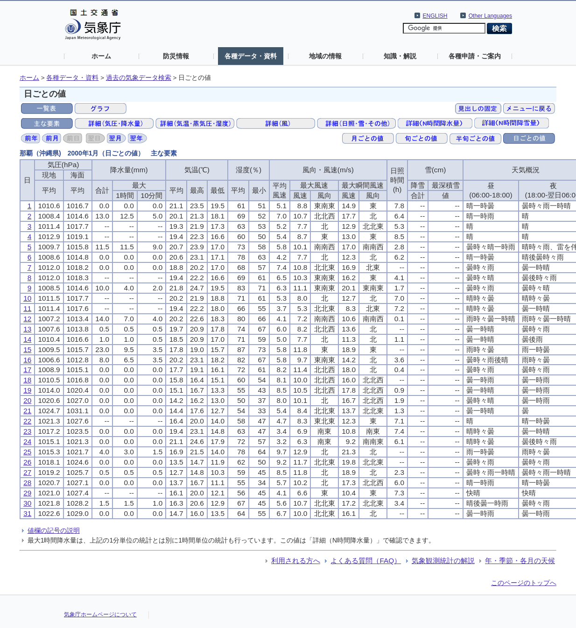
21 (27, 411)
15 (27, 349)
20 (27, 400)
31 (27, 513)
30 (27, 503)
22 (27, 421)
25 (27, 452)
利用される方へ (295, 560)
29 (27, 493)
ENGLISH (435, 16)
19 (27, 390)
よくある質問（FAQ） (365, 560)
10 (27, 298)
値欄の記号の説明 (54, 530)
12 (27, 319)
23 (27, 431)
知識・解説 (400, 56)
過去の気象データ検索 (138, 77)
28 (27, 483)
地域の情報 (325, 56)
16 (27, 360)
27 (27, 472)
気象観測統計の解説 (443, 560)
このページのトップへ (523, 582)
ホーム (101, 56)
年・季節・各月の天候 (520, 560)
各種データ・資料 (251, 56)
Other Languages (490, 16)
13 (27, 329)
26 (27, 462)
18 (27, 380)
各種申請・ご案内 (475, 56)
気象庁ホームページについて (100, 614)
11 (27, 308)
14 (27, 339)
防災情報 (176, 56)
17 (27, 370)
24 (27, 441)
